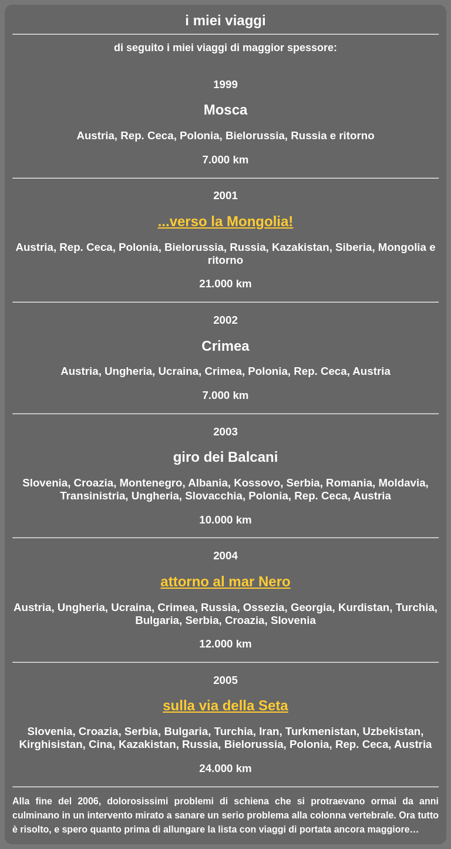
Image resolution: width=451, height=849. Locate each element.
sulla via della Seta (225, 705)
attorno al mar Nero (225, 581)
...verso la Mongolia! (226, 221)
